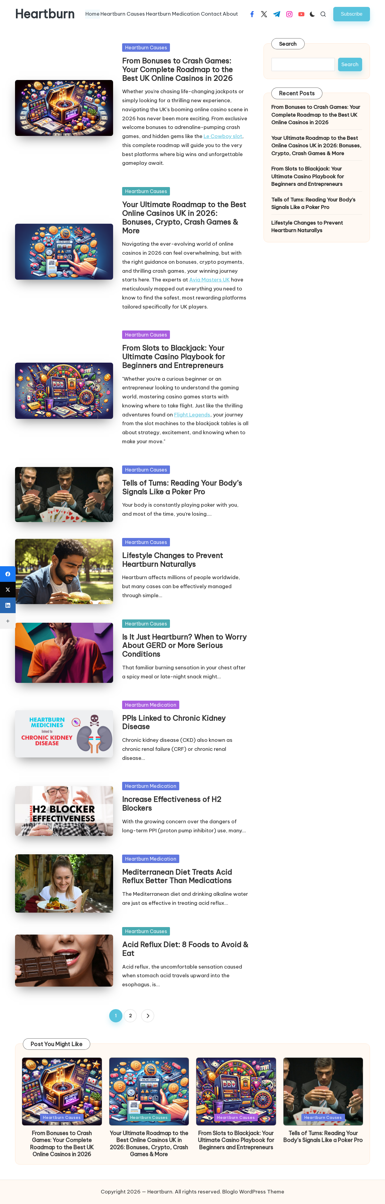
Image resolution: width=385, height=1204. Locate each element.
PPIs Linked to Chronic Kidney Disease (174, 722)
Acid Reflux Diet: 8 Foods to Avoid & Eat (185, 949)
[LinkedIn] (8, 605)
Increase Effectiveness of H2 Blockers (171, 803)
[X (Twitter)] (8, 589)
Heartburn (45, 14)
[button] (351, 14)
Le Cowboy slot (223, 136)
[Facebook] (8, 574)
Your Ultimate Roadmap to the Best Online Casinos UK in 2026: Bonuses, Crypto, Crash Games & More (184, 217)
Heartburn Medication (150, 705)
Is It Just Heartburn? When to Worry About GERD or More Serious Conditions (184, 645)
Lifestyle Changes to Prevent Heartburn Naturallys (172, 560)
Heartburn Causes (146, 48)
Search (288, 44)
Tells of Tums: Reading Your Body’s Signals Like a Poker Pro (182, 487)
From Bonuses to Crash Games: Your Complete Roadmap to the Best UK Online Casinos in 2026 (177, 69)
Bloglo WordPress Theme (253, 1191)
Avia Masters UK (209, 279)
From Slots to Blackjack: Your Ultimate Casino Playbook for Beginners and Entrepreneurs (173, 356)
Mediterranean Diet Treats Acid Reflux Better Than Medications (177, 876)
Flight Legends (192, 414)
